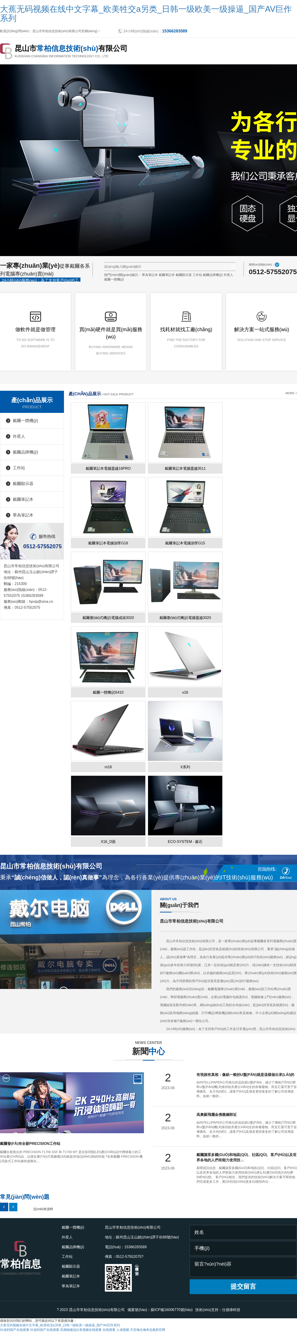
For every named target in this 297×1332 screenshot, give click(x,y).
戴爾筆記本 (167, 275)
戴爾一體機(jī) (114, 279)
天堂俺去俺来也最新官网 (147, 1330)
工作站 (197, 275)
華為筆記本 (150, 275)
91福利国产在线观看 (14, 1330)
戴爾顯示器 (184, 275)
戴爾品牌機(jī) (213, 275)
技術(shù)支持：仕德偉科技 (217, 1310)
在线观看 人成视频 (116, 1330)
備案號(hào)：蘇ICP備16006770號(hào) (160, 1310)
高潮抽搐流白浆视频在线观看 (81, 1330)
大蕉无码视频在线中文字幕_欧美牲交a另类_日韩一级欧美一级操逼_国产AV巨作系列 (146, 13)
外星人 (228, 275)
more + (291, 393)
